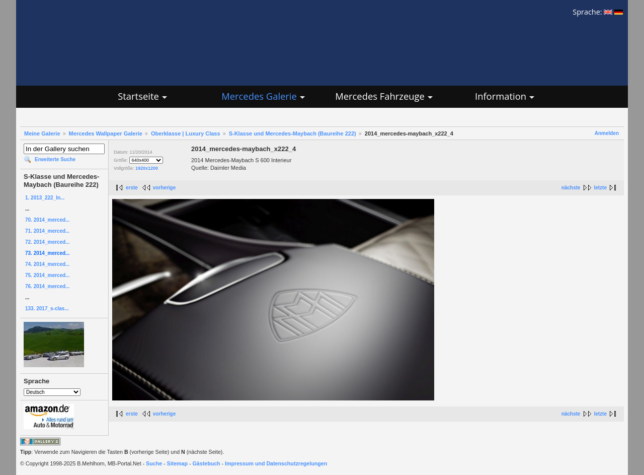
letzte (600, 187)
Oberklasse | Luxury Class (185, 133)
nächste (571, 187)
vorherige (164, 187)
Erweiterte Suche (55, 159)
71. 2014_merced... (47, 231)
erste (132, 187)
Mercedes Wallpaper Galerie (105, 133)
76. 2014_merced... (47, 286)
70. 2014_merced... (47, 220)
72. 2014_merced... (47, 242)
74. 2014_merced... (47, 264)
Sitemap (177, 463)
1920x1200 (146, 168)
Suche (154, 463)
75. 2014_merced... (47, 275)
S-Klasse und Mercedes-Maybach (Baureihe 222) (292, 133)
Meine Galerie (42, 133)
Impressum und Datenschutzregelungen (276, 463)
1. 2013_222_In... (44, 197)
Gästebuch (206, 463)
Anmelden (607, 133)
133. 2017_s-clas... (47, 308)
